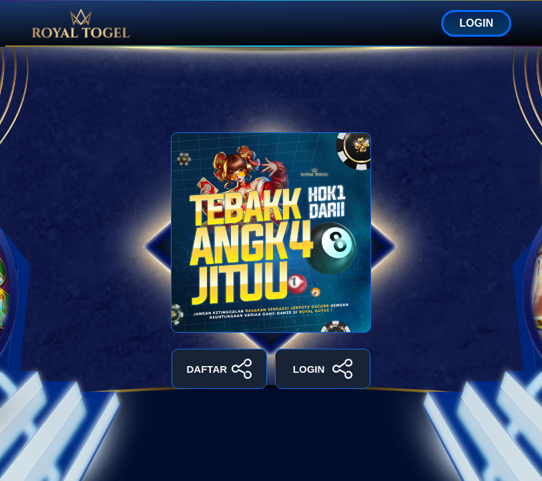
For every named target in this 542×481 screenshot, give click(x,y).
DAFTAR (219, 369)
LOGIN (476, 23)
